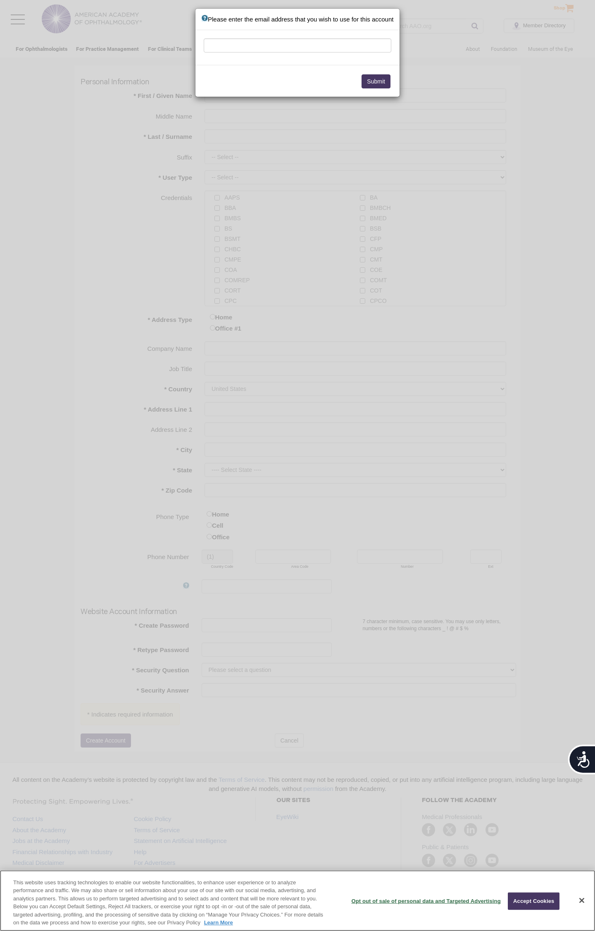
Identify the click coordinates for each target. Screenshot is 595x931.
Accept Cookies (533, 901)
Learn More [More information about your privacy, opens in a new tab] (218, 922)
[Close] (582, 900)
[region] (297, 900)
